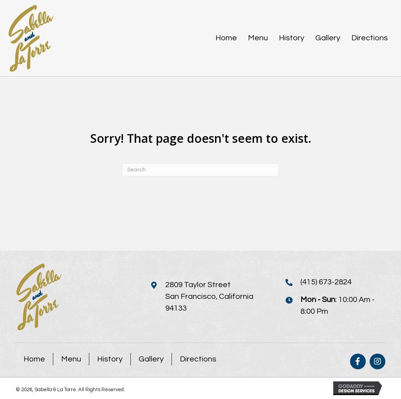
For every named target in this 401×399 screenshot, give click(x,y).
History (110, 359)
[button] (358, 361)
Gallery (151, 359)
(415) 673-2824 (326, 282)
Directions (198, 359)
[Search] (200, 169)
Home (34, 359)
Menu (71, 359)
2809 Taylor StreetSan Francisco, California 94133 (209, 296)
